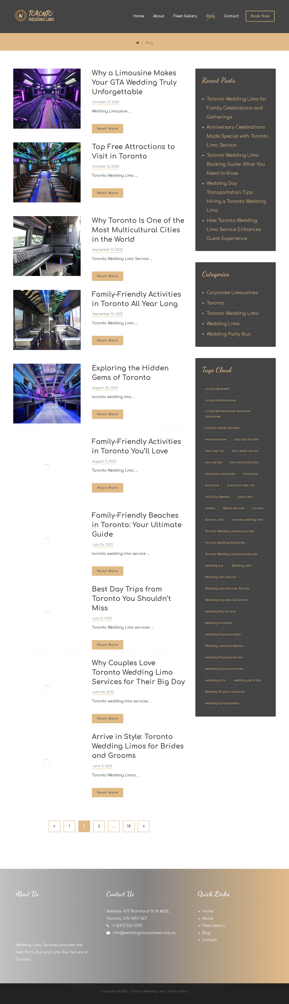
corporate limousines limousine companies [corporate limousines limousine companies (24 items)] (227, 414)
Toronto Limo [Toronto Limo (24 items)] (214, 519)
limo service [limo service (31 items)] (213, 462)
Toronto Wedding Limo (233, 313)
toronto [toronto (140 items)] (258, 508)
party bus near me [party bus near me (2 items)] (240, 485)
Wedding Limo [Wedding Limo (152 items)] (241, 565)
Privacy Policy (178, 991)
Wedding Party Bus (228, 334)
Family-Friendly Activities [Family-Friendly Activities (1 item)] (222, 428)
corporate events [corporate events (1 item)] (217, 388)
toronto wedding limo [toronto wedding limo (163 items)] (247, 519)
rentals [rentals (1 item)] (210, 508)
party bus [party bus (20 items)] (212, 485)
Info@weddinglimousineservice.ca (144, 933)
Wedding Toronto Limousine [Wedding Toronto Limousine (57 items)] (225, 691)
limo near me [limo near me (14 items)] (214, 451)
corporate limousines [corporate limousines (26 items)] (220, 400)
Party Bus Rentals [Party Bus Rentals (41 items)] (217, 496)
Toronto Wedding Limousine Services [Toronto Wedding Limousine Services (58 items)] (231, 554)
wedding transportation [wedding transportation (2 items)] (222, 703)
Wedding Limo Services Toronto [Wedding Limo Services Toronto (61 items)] (227, 588)
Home (207, 911)
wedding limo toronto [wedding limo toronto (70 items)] (220, 611)
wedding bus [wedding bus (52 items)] (214, 565)
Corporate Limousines (232, 292)
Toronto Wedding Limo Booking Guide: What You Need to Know (236, 164)
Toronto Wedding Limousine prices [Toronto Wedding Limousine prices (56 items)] (229, 531)
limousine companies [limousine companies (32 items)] (220, 473)
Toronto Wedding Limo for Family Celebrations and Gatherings (237, 108)
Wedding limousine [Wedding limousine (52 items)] (218, 623)
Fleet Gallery (213, 926)
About (207, 919)
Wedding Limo (223, 323)
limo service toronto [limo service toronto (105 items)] (244, 462)
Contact (209, 940)
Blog (206, 933)
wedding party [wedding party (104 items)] (215, 680)
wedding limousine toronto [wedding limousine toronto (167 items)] (224, 668)
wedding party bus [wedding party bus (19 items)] (247, 680)
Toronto (215, 303)
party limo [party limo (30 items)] (245, 496)
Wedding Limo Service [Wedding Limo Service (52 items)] (220, 577)
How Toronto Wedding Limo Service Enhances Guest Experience (234, 229)
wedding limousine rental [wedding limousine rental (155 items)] (223, 634)
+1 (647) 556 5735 (127, 926)
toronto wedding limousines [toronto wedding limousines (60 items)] (225, 542)
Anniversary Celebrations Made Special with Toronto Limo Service (237, 136)
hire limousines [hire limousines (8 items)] (215, 439)
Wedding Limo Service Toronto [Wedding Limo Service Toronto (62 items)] (226, 600)
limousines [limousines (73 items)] (250, 473)
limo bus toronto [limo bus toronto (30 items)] (246, 439)
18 (128, 826)
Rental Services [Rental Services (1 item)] (234, 508)
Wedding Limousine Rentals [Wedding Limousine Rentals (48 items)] (224, 646)
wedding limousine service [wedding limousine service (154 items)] (223, 657)
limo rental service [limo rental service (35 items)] (245, 451)
